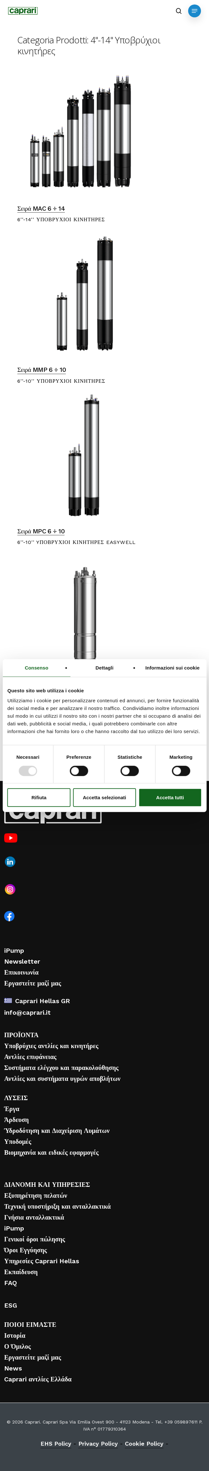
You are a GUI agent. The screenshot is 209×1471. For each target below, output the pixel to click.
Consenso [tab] (36, 667)
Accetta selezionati (104, 797)
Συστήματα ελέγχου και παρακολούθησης (61, 1068)
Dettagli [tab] (105, 667)
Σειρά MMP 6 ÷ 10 (41, 369)
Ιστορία (14, 1335)
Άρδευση (16, 1120)
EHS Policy (55, 1443)
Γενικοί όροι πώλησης (34, 1239)
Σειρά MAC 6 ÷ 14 (41, 208)
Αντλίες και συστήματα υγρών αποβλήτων (62, 1078)
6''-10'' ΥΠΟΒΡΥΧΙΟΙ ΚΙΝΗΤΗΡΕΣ (61, 381)
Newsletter (22, 961)
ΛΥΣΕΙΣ (16, 1098)
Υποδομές (17, 1141)
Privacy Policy (98, 1443)
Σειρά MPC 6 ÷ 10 (41, 531)
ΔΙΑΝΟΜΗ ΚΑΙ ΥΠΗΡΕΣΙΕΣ (47, 1184)
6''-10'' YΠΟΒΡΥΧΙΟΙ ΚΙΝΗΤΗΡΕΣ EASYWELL (76, 542)
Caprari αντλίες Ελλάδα (38, 1379)
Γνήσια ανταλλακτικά (34, 1217)
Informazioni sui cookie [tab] (172, 667)
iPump (14, 950)
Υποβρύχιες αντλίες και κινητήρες (51, 1046)
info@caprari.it (27, 1012)
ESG (10, 1305)
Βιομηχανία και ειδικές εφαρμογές (51, 1152)
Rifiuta (39, 797)
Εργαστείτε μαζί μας (32, 983)
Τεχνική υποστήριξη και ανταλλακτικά (57, 1206)
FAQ (10, 1283)
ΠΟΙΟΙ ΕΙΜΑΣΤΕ (30, 1324)
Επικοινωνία (21, 972)
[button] (194, 11)
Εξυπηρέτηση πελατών (35, 1195)
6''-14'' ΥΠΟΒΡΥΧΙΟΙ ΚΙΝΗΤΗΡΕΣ (61, 219)
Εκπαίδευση (21, 1272)
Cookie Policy (144, 1443)
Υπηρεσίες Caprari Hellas (41, 1261)
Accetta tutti (170, 797)
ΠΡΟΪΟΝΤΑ (21, 1035)
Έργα (11, 1109)
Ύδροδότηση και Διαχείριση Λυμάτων (56, 1130)
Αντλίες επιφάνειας (30, 1057)
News (13, 1368)
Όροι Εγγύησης (25, 1250)
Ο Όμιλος (17, 1346)
